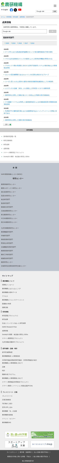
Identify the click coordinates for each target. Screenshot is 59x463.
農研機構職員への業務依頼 (11, 356)
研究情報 (9, 17)
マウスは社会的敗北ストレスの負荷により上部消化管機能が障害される (28, 59)
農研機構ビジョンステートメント (13, 300)
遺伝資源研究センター (8, 192)
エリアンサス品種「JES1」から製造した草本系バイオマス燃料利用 (27, 88)
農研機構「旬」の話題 (9, 411)
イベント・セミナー (8, 418)
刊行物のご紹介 (7, 403)
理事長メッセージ (8, 285)
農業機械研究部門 (7, 232)
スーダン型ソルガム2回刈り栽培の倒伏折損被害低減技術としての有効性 (29, 81)
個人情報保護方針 (28, 461)
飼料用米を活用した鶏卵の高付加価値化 (18, 120)
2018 (20, 43)
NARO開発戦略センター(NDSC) (11, 174)
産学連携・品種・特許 (10, 348)
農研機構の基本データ (9, 292)
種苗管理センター (7, 262)
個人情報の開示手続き (40, 456)
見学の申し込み (7, 407)
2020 (7, 43)
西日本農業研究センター (9, 222)
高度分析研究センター (8, 196)
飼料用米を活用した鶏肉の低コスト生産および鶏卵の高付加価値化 (27, 95)
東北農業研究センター (8, 214)
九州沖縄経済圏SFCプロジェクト (13, 342)
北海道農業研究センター (9, 211)
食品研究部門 (5, 199)
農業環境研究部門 (7, 251)
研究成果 (15, 17)
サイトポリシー (12, 452)
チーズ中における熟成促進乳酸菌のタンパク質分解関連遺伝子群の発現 (28, 52)
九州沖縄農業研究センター (10, 228)
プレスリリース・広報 (10, 392)
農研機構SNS (6, 422)
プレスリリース (7, 396)
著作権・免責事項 (25, 452)
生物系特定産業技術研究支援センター (13, 266)
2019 (13, 43)
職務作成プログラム (8, 374)
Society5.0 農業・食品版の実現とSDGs (15, 334)
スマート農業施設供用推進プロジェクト (15, 382)
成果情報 (22, 17)
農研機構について (8, 281)
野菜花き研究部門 (7, 243)
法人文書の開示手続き (41, 452)
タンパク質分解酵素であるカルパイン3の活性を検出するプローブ (27, 74)
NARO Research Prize (9, 327)
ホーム (3, 17)
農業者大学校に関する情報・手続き (19, 456)
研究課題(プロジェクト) (10, 315)
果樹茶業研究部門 (7, 239)
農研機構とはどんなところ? (11, 288)
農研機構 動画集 (7, 415)
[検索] (24, 31)
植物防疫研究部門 (7, 258)
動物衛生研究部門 (7, 207)
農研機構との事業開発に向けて (12, 363)
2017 (26, 43)
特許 (3, 370)
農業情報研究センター (8, 184)
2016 (32, 43)
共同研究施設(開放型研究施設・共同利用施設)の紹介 (19, 360)
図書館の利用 (6, 304)
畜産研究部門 (5, 203)
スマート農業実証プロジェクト (12, 338)
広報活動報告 (6, 400)
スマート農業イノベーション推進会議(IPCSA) (17, 386)
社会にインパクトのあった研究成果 (14, 323)
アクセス (5, 296)
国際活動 (5, 307)
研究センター (18, 178)
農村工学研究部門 (7, 254)
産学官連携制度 (7, 352)
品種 (3, 367)
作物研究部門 (5, 235)
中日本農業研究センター (9, 218)
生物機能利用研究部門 (8, 247)
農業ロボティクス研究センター (11, 188)
